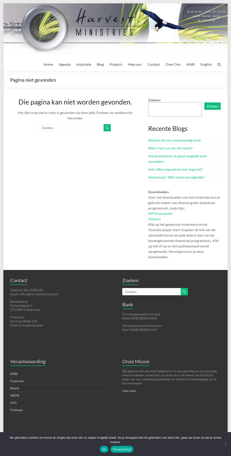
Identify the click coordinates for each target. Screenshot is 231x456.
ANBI (190, 64)
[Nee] (225, 444)
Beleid (14, 388)
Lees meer (129, 391)
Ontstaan (16, 410)
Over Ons (173, 64)
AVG (13, 403)
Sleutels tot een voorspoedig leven (174, 140)
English (206, 64)
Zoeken (154, 100)
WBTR (14, 395)
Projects (115, 64)
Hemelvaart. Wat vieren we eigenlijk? (176, 177)
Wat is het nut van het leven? (170, 148)
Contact (153, 64)
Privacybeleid (122, 449)
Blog (100, 64)
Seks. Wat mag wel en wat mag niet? (175, 169)
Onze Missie (135, 361)
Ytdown (154, 219)
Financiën (17, 381)
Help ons (135, 64)
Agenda (65, 64)
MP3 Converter (160, 213)
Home (48, 64)
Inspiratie (83, 64)
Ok (104, 449)
